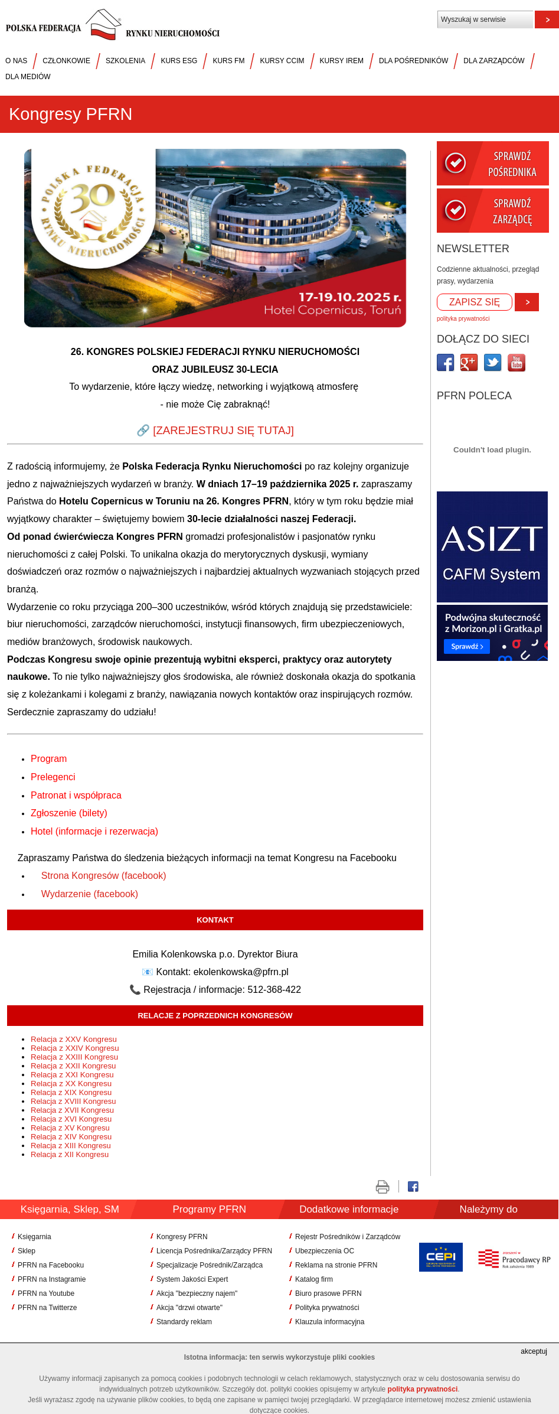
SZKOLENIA (125, 61)
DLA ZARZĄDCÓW (493, 61)
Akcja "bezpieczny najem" (196, 1293)
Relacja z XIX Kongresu (72, 1092)
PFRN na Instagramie (52, 1279)
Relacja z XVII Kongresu (73, 1110)
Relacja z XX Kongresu (72, 1083)
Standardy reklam (184, 1322)
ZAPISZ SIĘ (474, 302)
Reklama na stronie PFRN (336, 1265)
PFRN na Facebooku (51, 1265)
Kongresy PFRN (182, 1237)
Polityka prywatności (327, 1308)
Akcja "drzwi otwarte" (189, 1308)
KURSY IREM (342, 61)
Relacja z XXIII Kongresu (75, 1057)
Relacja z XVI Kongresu (72, 1119)
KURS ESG (179, 61)
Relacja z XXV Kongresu (75, 1039)
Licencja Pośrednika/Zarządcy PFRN (214, 1251)
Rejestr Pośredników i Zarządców (347, 1237)
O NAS (16, 61)
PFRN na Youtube (46, 1293)
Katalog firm (314, 1279)
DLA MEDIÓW (28, 77)
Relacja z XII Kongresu (71, 1154)
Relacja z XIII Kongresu (72, 1145)
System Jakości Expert (192, 1279)
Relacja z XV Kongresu (71, 1127)
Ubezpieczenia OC (324, 1251)
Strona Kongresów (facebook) (103, 876)
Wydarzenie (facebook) (89, 894)
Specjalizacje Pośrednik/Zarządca (209, 1265)
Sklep (26, 1251)
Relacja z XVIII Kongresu (74, 1101)
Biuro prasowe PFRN (328, 1293)
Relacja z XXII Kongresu (74, 1065)
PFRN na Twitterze (47, 1308)
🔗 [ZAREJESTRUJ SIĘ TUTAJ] (215, 430)
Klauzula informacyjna (329, 1322)
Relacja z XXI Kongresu (73, 1074)
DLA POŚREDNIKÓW (413, 61)
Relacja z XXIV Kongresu (76, 1048)
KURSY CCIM (282, 61)
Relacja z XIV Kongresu (72, 1136)
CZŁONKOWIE (66, 61)
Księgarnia (34, 1237)
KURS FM (228, 61)
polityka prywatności (463, 318)
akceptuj (534, 1351)
